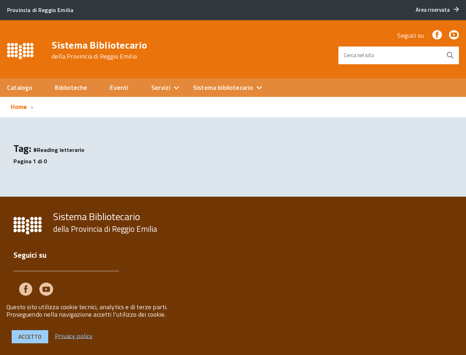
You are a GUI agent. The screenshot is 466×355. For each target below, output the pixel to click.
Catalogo (19, 87)
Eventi (119, 87)
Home (19, 106)
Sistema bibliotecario (223, 87)
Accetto (29, 337)
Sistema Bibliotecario (99, 50)
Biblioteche (71, 87)
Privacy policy (74, 335)
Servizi (160, 87)
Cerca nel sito (359, 55)
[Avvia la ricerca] (450, 55)
